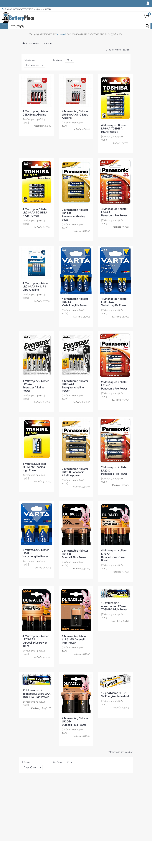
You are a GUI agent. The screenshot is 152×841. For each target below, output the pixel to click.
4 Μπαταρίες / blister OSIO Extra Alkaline (36, 113)
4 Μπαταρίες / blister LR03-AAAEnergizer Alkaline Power (75, 386)
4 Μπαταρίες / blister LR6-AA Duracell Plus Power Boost (114, 555)
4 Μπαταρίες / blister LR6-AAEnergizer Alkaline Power (36, 386)
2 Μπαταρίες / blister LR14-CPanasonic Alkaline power (75, 214)
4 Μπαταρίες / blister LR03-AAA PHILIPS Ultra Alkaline (36, 286)
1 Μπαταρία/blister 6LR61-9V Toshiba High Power (34, 467)
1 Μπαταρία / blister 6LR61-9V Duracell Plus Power (74, 640)
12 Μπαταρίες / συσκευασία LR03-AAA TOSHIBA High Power (37, 694)
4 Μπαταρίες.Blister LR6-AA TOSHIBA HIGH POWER (113, 128)
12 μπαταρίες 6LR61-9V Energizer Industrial (115, 695)
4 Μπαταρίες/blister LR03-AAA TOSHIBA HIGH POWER (35, 212)
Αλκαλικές (34, 43)
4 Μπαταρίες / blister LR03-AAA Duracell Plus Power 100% (36, 641)
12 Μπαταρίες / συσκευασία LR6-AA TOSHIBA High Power (114, 606)
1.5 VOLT (48, 43)
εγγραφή (61, 34)
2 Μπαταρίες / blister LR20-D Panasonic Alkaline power (75, 472)
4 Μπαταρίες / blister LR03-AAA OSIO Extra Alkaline (75, 114)
